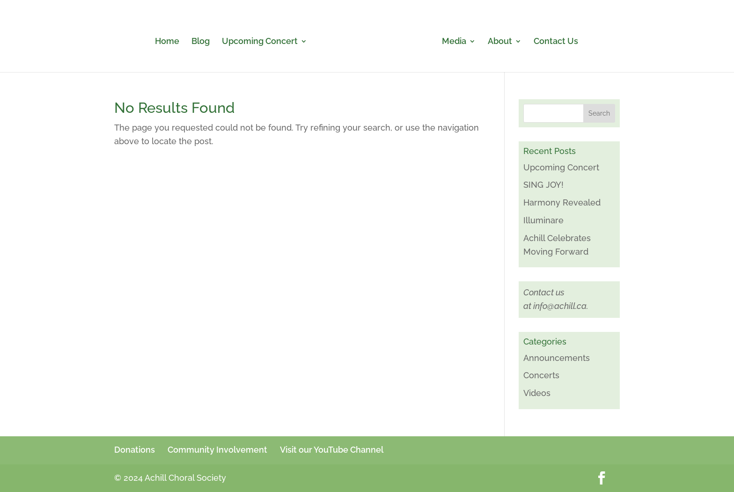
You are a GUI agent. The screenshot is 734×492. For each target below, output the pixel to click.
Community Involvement (217, 450)
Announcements (556, 358)
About (500, 42)
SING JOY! (543, 185)
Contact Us (556, 42)
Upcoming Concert (260, 42)
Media (454, 42)
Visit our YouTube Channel (331, 450)
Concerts (541, 375)
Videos (536, 393)
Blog (200, 42)
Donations (134, 450)
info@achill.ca (560, 306)
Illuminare (543, 220)
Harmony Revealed (562, 202)
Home (167, 42)
